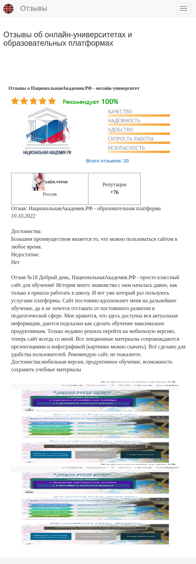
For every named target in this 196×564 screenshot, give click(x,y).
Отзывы (25, 9)
